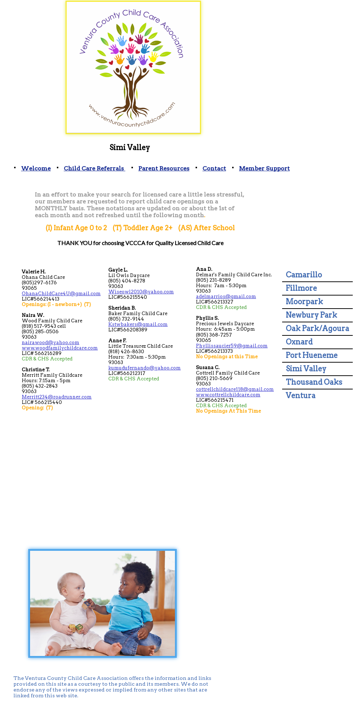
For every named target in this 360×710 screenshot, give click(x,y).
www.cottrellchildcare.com (228, 394)
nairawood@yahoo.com (50, 342)
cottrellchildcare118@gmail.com (235, 389)
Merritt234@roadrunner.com (57, 397)
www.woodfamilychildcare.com (60, 348)
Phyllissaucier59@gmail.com (232, 345)
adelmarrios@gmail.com (226, 296)
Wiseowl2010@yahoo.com (141, 291)
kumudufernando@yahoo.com (144, 368)
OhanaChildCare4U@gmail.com (61, 293)
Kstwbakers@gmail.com (138, 324)
